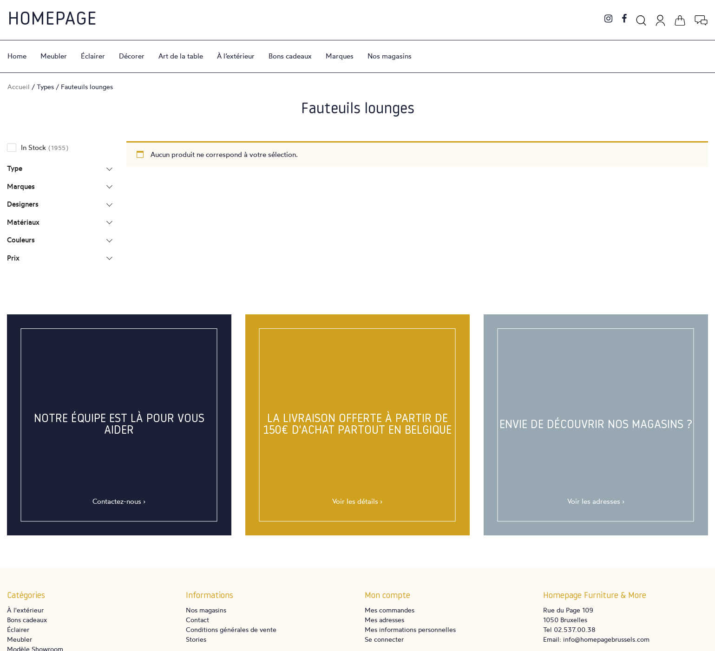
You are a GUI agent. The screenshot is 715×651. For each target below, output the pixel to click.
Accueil (18, 87)
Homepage (52, 20)
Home (16, 56)
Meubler (53, 56)
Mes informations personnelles (410, 629)
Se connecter (384, 639)
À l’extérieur (236, 56)
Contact (197, 620)
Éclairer (93, 56)
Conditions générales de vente (231, 629)
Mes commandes (389, 610)
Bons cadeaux (290, 56)
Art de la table (180, 56)
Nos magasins (389, 56)
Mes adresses (384, 620)
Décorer (131, 56)
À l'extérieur (25, 610)
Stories (196, 639)
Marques (340, 56)
